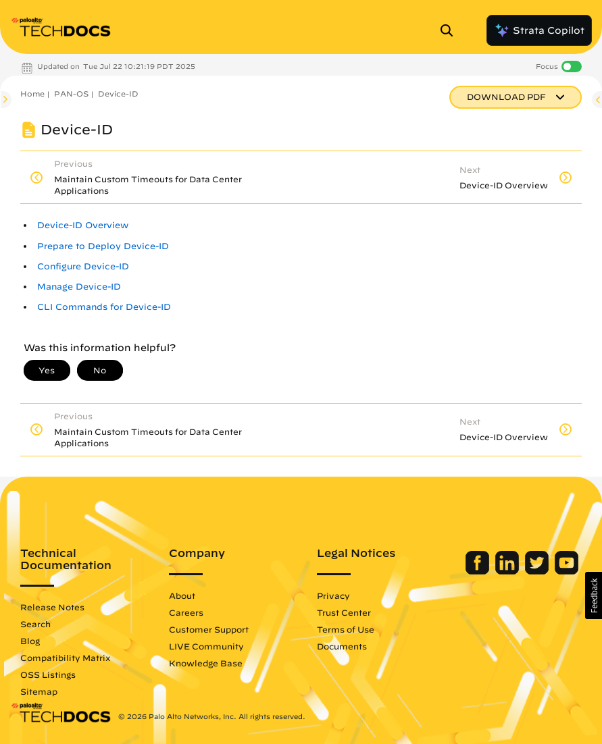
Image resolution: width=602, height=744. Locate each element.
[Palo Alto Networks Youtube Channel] (566, 571)
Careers (186, 612)
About (182, 595)
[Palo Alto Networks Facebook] (479, 571)
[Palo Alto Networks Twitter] (538, 571)
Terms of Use (345, 629)
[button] (593, 595)
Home (32, 93)
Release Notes (52, 607)
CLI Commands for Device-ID (104, 307)
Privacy (333, 595)
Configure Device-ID (83, 266)
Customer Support (209, 629)
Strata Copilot (539, 30)
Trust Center (344, 612)
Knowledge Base (206, 663)
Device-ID (118, 93)
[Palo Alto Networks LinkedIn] (508, 571)
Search (35, 624)
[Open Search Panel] (451, 30)
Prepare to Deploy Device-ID (103, 246)
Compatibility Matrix (65, 657)
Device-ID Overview (82, 225)
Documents (342, 646)
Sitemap (38, 691)
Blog (30, 640)
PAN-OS (71, 93)
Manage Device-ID (79, 287)
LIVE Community (206, 646)
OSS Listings (48, 674)
